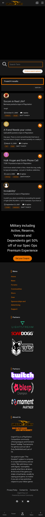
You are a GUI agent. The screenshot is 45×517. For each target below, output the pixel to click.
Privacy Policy (12, 490)
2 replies (24, 113)
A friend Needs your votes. (18, 129)
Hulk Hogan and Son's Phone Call (21, 160)
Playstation (27, 104)
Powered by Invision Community (22, 495)
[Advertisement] (22, 28)
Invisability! (9, 191)
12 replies (23, 143)
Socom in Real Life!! (14, 101)
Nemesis (7, 104)
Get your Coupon (22, 258)
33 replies (26, 204)
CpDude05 (8, 133)
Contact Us (23, 490)
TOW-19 (7, 163)
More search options (33, 71)
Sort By (38, 87)
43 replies (21, 174)
